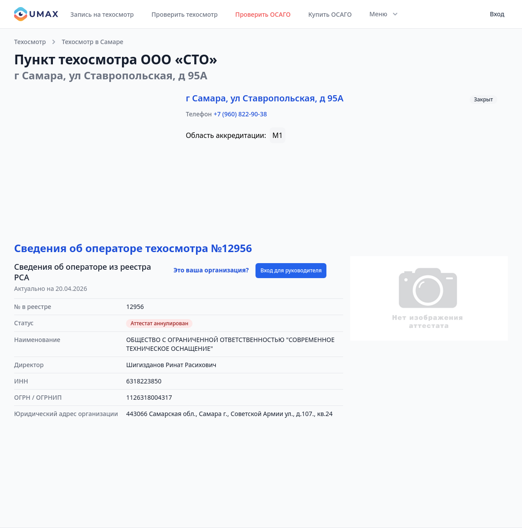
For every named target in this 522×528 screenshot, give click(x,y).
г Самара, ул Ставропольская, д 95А (265, 98)
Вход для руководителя (291, 270)
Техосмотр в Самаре (92, 41)
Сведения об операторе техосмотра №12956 (133, 248)
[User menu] (494, 14)
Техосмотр (30, 41)
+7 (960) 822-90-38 (240, 114)
